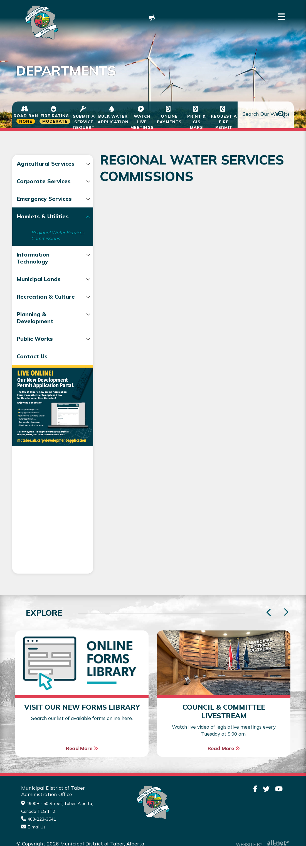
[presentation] (285, 596)
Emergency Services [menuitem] (32, 209)
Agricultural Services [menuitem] (33, 167)
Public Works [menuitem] (35, 365)
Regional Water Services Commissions (193, 138)
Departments (50, 138)
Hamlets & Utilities (104, 138)
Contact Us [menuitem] (32, 383)
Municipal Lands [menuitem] (39, 298)
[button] (77, 164)
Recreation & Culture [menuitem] (35, 320)
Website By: (263, 827)
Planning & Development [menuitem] (35, 344)
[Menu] (281, 16)
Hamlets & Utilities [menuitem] (43, 230)
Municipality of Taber (40, 22)
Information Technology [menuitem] (33, 278)
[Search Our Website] (266, 115)
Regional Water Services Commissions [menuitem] (48, 252)
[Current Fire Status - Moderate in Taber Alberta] (55, 114)
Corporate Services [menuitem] (44, 188)
